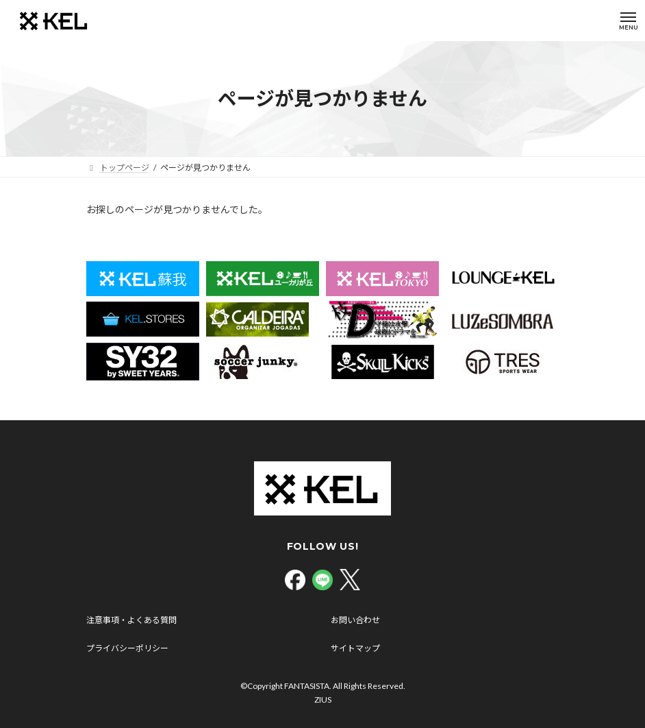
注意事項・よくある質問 (131, 620)
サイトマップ (355, 648)
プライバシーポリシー (127, 648)
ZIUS (322, 699)
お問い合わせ (355, 620)
